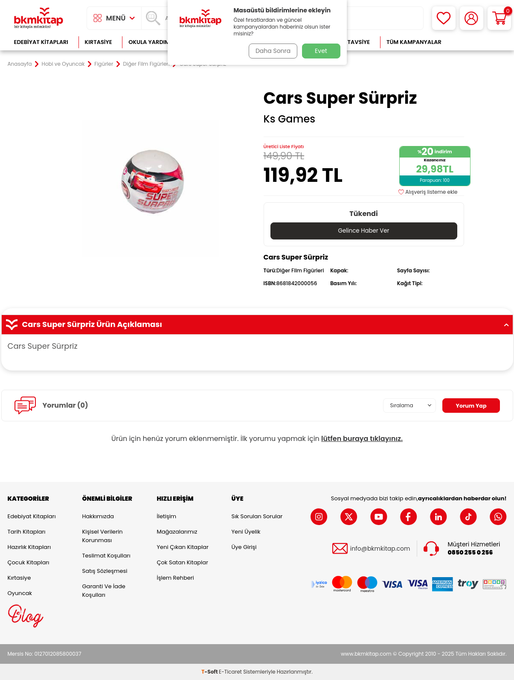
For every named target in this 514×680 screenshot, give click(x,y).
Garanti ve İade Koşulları (103, 590)
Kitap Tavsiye (350, 42)
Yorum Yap (470, 405)
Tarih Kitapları (27, 532)
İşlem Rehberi (175, 578)
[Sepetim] (499, 18)
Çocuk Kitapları (28, 562)
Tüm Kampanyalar (413, 42)
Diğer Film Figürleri (146, 64)
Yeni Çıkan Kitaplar (183, 547)
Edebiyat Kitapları (41, 42)
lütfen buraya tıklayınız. (362, 439)
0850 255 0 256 (470, 553)
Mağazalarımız (177, 532)
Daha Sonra (270, 51)
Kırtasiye (98, 42)
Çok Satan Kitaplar (182, 562)
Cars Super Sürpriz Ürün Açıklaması (257, 324)
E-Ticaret (230, 671)
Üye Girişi (244, 547)
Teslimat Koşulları (106, 556)
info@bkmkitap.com (380, 549)
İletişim (167, 516)
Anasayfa (20, 64)
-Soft (210, 671)
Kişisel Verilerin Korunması (102, 536)
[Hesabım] (471, 18)
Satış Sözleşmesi (105, 571)
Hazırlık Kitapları (29, 547)
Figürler (103, 64)
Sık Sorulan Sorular (257, 516)
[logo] (39, 18)
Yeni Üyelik (246, 532)
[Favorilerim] (444, 18)
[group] (150, 188)
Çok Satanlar (479, 42)
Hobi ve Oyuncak (63, 64)
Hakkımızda (98, 516)
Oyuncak (20, 593)
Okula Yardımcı (151, 42)
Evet (321, 51)
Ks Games (290, 119)
